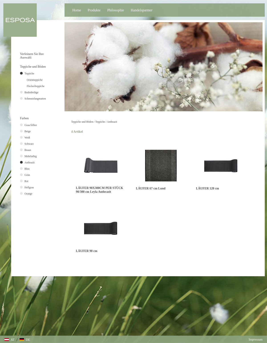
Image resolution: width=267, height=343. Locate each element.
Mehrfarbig (30, 156)
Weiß (27, 137)
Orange (28, 193)
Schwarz (29, 143)
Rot (26, 181)
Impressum (256, 339)
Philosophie (115, 10)
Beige (27, 131)
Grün (27, 175)
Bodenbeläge (31, 92)
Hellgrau (29, 187)
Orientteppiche (34, 79)
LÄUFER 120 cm (207, 188)
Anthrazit (112, 121)
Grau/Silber (30, 125)
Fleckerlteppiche (35, 86)
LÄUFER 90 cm (86, 251)
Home (76, 10)
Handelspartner (141, 10)
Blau (27, 168)
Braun (27, 150)
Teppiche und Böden (82, 121)
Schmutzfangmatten (35, 98)
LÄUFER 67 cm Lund (151, 188)
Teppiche (100, 121)
